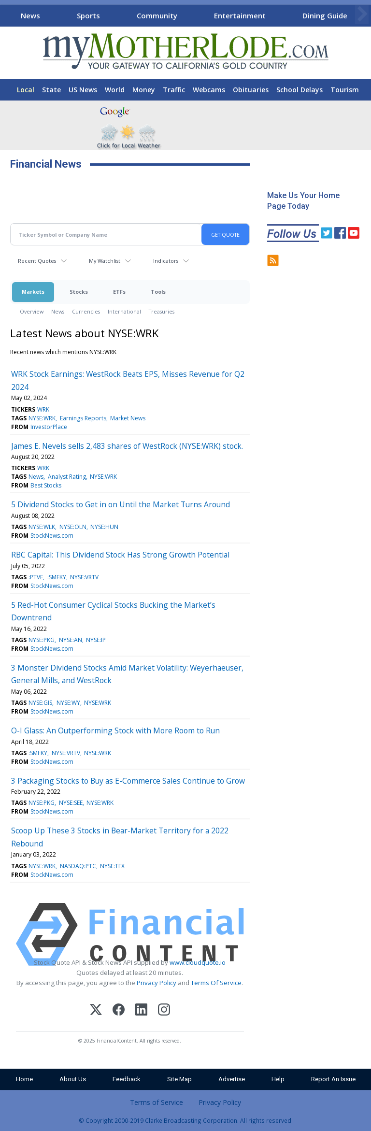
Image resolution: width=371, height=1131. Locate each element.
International (124, 311)
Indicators (165, 260)
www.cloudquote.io (198, 962)
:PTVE (36, 577)
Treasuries (161, 311)
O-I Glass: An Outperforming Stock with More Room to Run (115, 730)
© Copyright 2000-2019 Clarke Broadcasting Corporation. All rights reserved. (186, 1120)
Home (24, 1079)
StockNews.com (51, 535)
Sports (88, 15)
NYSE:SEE (71, 803)
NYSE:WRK (42, 418)
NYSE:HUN (104, 527)
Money (143, 89)
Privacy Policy (156, 982)
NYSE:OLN (72, 527)
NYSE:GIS (40, 703)
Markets (33, 291)
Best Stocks (45, 485)
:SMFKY (56, 577)
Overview (31, 311)
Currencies (86, 311)
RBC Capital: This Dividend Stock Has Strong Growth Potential (120, 554)
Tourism (344, 89)
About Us (72, 1079)
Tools (158, 291)
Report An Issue (333, 1079)
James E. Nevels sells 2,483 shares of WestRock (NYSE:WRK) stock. (127, 446)
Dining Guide (324, 15)
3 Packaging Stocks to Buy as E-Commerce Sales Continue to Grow (128, 780)
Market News (127, 418)
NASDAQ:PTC (78, 866)
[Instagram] (164, 1011)
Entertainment (240, 15)
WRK (43, 409)
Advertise (231, 1079)
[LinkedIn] (141, 1011)
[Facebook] (118, 1011)
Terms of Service (156, 1102)
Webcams (209, 89)
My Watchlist (104, 260)
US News (83, 89)
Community (157, 15)
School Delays (299, 89)
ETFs (119, 291)
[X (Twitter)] (96, 1011)
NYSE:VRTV (84, 577)
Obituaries (251, 89)
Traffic (174, 89)
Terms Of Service (216, 982)
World (115, 89)
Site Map (179, 1079)
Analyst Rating (67, 476)
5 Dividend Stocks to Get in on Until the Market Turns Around (120, 504)
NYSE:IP (96, 640)
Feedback (127, 1079)
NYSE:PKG (42, 640)
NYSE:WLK (42, 527)
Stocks (79, 291)
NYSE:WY (68, 703)
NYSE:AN (70, 640)
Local (25, 89)
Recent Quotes (37, 260)
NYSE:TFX (112, 866)
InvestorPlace (48, 427)
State (51, 89)
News (30, 15)
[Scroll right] (362, 14)
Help (278, 1079)
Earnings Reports (83, 418)
